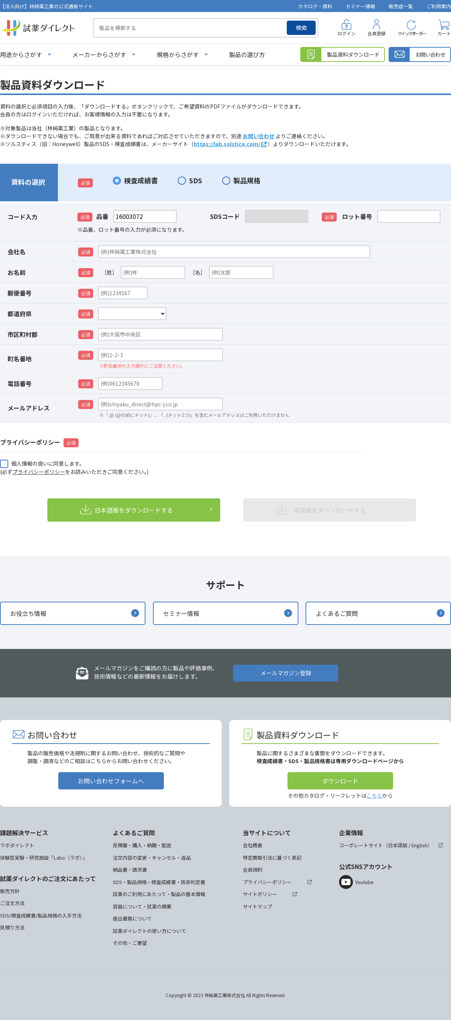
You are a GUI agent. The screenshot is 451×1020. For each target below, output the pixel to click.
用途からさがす (21, 54)
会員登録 (377, 33)
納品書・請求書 (130, 869)
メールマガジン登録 (285, 673)
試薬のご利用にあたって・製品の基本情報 (159, 894)
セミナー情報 (360, 6)
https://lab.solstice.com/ (227, 144)
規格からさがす (178, 54)
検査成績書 (141, 180)
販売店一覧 (401, 6)
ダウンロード (340, 780)
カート (444, 33)
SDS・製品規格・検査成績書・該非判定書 (159, 882)
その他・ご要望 (130, 942)
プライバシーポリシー (38, 471)
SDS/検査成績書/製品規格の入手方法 (41, 915)
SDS (195, 180)
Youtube (364, 882)
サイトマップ (257, 906)
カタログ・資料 (315, 6)
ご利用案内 (439, 6)
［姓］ (109, 272)
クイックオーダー (411, 33)
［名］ (198, 272)
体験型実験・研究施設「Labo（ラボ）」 (43, 857)
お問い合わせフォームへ (111, 780)
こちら (374, 795)
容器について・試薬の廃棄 (142, 906)
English (419, 845)
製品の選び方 (247, 54)
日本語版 (397, 845)
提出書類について (132, 918)
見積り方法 (12, 927)
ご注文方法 (12, 903)
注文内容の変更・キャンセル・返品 (152, 857)
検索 (301, 28)
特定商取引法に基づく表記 (272, 857)
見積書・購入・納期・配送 (142, 845)
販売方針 (10, 891)
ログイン (346, 33)
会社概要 (252, 845)
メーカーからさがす (99, 54)
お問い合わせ (258, 136)
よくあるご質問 (337, 613)
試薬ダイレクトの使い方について (149, 930)
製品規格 (246, 180)
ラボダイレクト (17, 845)
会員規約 (252, 869)
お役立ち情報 (28, 613)
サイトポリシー (260, 894)
